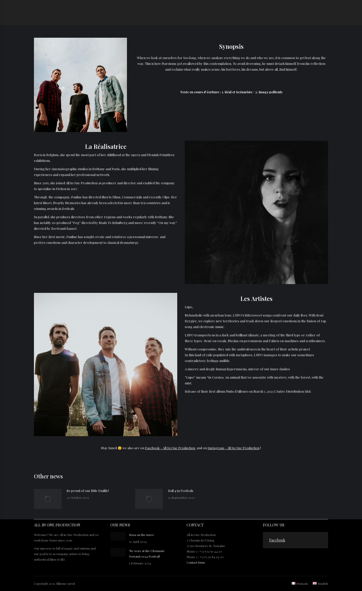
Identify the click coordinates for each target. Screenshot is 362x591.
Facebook (277, 539)
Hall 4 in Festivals (180, 490)
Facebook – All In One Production (170, 448)
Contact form (196, 562)
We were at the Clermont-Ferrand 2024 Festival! (147, 553)
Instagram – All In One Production (233, 448)
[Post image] (48, 499)
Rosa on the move (141, 535)
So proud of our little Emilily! (88, 490)
